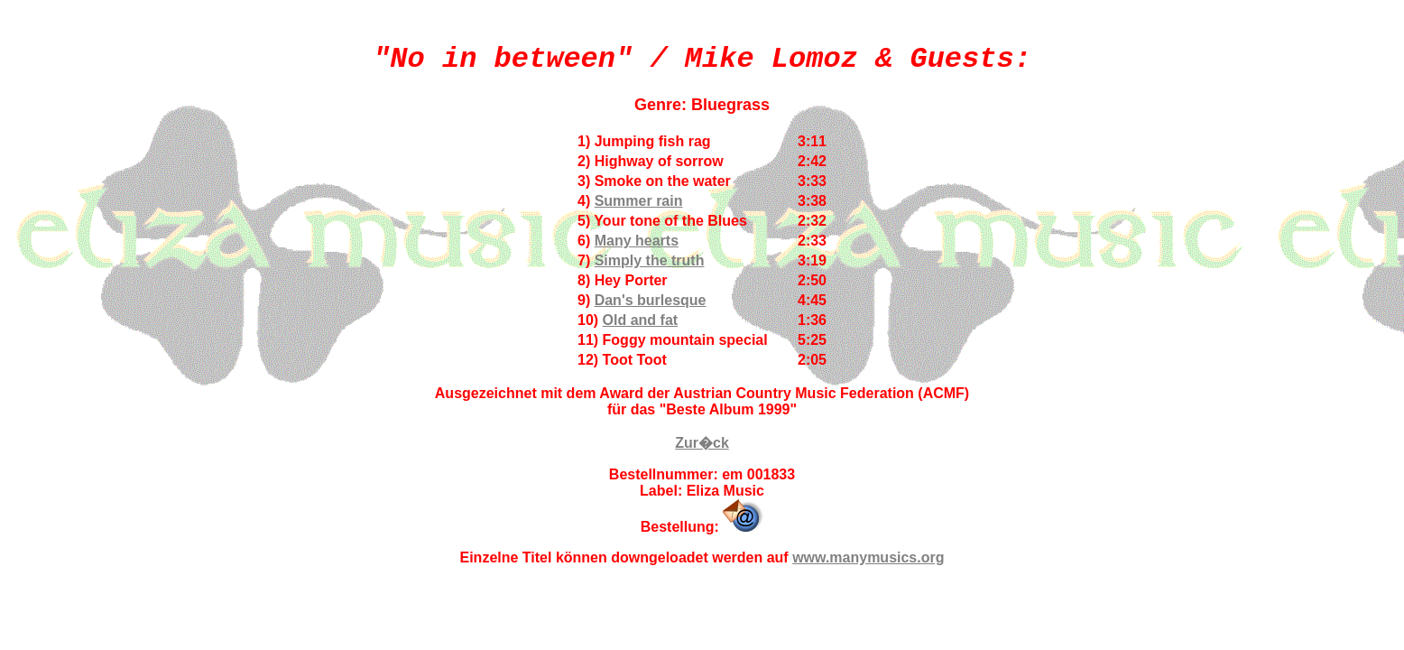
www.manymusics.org (868, 557)
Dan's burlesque (651, 300)
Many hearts (637, 240)
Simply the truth (650, 260)
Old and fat (641, 320)
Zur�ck (702, 442)
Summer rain (639, 201)
